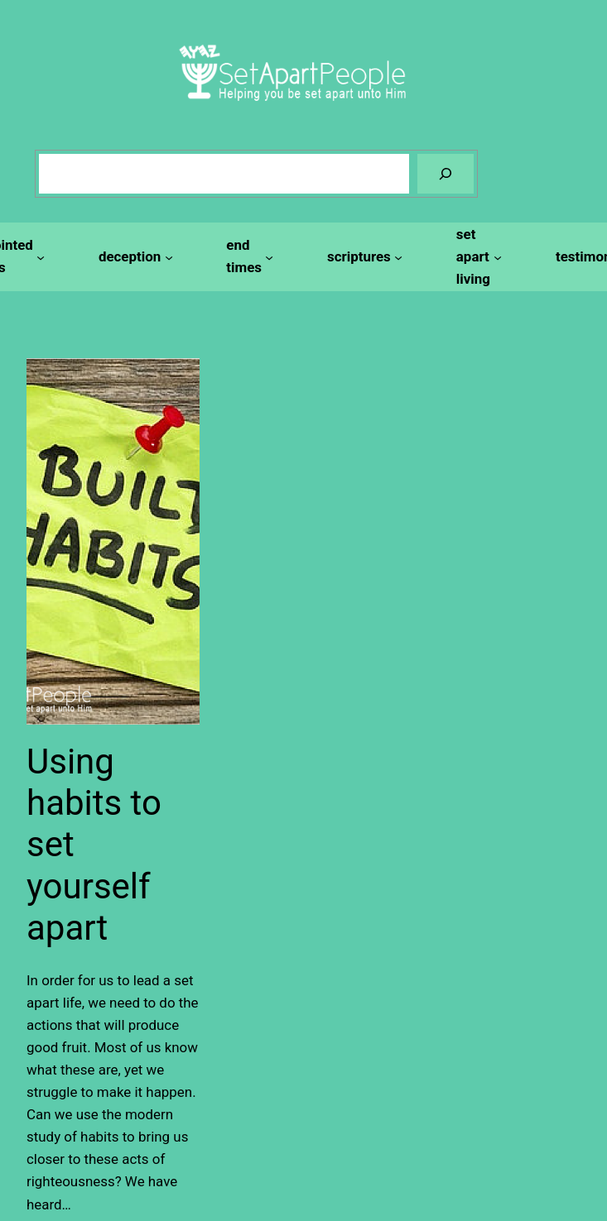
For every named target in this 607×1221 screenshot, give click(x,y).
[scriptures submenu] (362, 257)
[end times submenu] (247, 256)
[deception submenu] (133, 257)
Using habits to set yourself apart (93, 845)
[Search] (445, 174)
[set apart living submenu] (477, 257)
